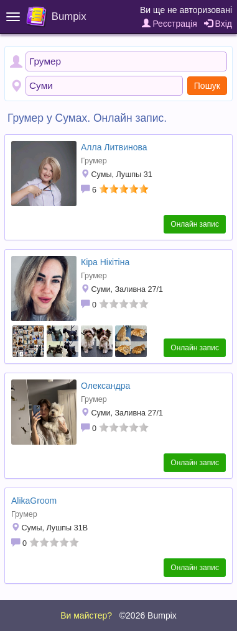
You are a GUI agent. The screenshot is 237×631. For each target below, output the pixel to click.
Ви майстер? (86, 615)
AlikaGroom (34, 501)
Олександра (105, 386)
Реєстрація (169, 24)
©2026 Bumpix (148, 615)
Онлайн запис (194, 224)
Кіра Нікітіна (105, 262)
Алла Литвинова (114, 147)
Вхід (218, 24)
